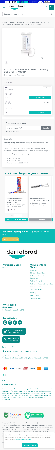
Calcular (46, 128)
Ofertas (5, 268)
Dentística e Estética (16, 22)
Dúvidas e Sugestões (37, 273)
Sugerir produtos (11, 239)
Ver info (47, 88)
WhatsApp (34, 293)
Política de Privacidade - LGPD (13, 310)
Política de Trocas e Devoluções (41, 284)
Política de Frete (36, 287)
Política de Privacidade (22, 440)
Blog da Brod (34, 296)
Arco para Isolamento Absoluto (37, 22)
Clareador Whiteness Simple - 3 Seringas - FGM (39, 199)
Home (4, 22)
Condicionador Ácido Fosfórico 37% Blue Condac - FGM (15, 200)
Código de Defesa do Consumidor (37, 277)
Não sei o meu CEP (12, 131)
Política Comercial (36, 281)
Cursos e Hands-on (36, 299)
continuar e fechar (29, 445)
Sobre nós (33, 270)
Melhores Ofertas (36, 290)
